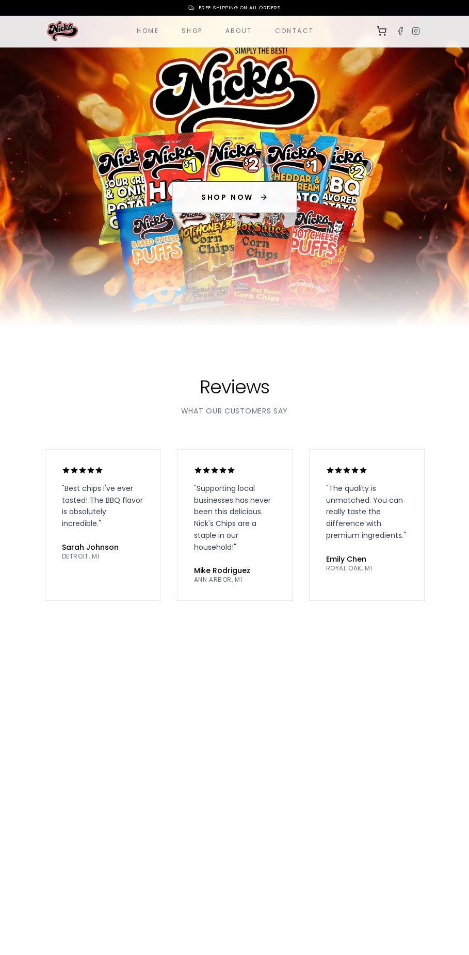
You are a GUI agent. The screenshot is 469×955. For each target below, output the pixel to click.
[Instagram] (416, 31)
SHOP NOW (234, 197)
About (238, 30)
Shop (192, 30)
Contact (294, 30)
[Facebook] (400, 31)
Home (148, 30)
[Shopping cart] (382, 31)
